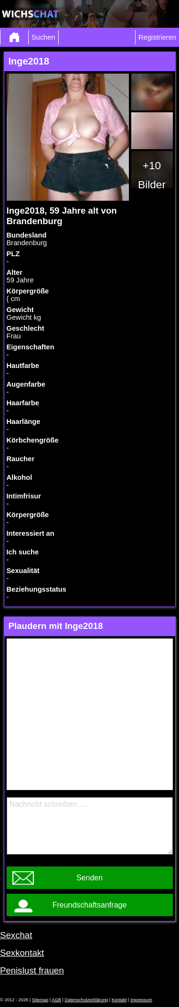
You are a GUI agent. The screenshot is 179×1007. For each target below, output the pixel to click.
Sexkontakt (22, 953)
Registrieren (157, 37)
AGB (56, 999)
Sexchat (16, 935)
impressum (141, 999)
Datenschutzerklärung (86, 999)
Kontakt (119, 999)
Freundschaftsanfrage (90, 905)
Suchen (43, 37)
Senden (89, 878)
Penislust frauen (32, 970)
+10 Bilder (152, 175)
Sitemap (40, 999)
